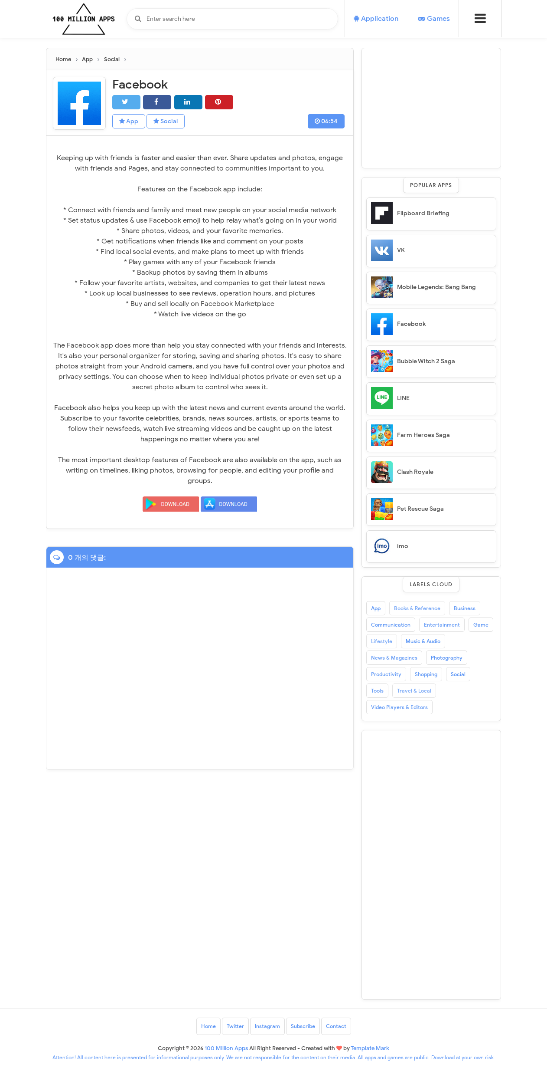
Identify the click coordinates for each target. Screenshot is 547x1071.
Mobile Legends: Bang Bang (436, 287)
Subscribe (303, 1026)
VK (401, 250)
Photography (446, 657)
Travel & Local (414, 690)
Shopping (426, 674)
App (128, 121)
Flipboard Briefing (423, 213)
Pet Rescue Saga (420, 509)
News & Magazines (394, 657)
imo (402, 546)
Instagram (267, 1026)
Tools (377, 690)
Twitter (235, 1026)
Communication (390, 624)
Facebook (411, 324)
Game (480, 624)
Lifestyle (381, 641)
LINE (403, 398)
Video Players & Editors (399, 707)
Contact (336, 1026)
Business (464, 608)
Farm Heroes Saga (423, 435)
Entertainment (442, 624)
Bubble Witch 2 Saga (426, 361)
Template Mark (370, 1048)
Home (208, 1026)
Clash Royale (415, 472)
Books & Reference (417, 608)
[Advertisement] (431, 107)
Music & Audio (423, 641)
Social (165, 121)
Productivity (386, 674)
